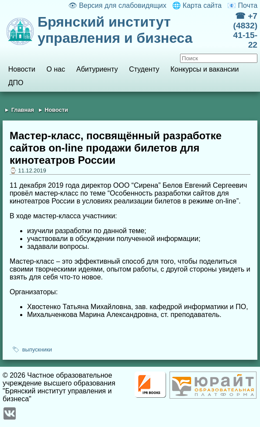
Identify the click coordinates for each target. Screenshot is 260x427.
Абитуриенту (97, 69)
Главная (22, 110)
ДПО (16, 82)
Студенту (144, 69)
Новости (21, 69)
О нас (55, 69)
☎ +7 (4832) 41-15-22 (245, 30)
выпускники (37, 349)
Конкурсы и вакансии (204, 69)
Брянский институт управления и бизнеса (115, 30)
